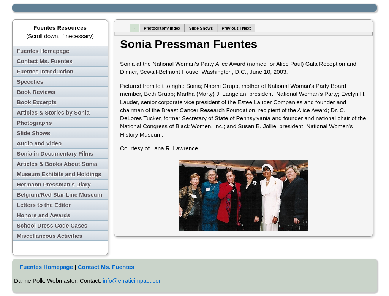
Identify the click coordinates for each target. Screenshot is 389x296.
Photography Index (162, 28)
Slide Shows (33, 133)
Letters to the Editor (44, 205)
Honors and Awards (43, 215)
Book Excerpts (37, 102)
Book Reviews (36, 92)
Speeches (30, 81)
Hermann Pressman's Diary (54, 184)
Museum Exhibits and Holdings (59, 174)
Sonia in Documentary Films (55, 153)
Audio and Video (39, 143)
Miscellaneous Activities (49, 235)
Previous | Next (236, 28)
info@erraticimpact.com (133, 280)
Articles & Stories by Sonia (53, 112)
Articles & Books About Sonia (57, 164)
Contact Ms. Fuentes (45, 61)
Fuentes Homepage (43, 51)
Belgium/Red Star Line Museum (59, 194)
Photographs (34, 122)
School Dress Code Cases (52, 225)
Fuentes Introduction (45, 71)
